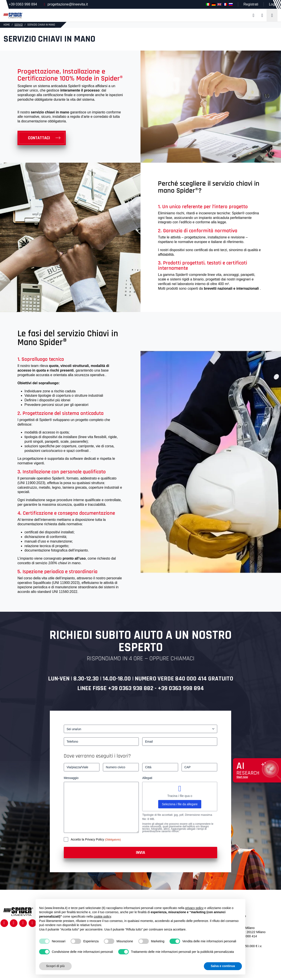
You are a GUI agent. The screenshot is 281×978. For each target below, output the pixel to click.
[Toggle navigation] (272, 15)
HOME (6, 24)
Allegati (147, 778)
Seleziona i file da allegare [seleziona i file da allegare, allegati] (180, 804)
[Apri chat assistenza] (257, 770)
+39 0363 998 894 (23, 4)
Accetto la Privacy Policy (88, 839)
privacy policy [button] (194, 908)
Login (273, 4)
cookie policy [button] (102, 916)
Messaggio (71, 778)
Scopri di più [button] (55, 966)
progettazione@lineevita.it (67, 4)
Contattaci (39, 138)
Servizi (18, 24)
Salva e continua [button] (223, 966)
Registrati (250, 4)
